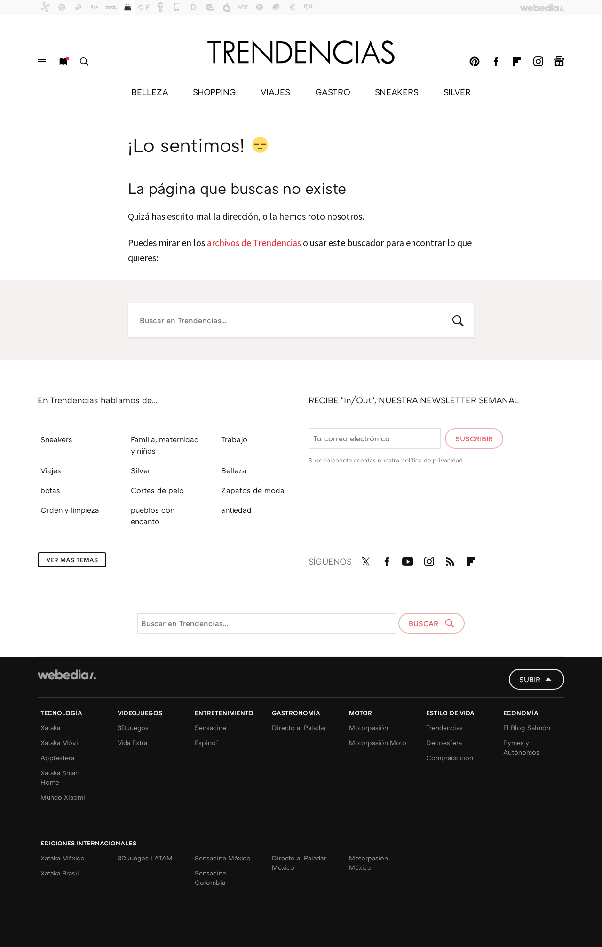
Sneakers (56, 439)
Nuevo (63, 61)
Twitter (365, 559)
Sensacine (210, 728)
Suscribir (474, 438)
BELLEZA (149, 92)
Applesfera (57, 758)
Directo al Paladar (299, 728)
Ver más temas (72, 560)
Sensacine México (223, 858)
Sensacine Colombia (210, 877)
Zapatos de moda (253, 490)
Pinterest (474, 61)
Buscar (84, 61)
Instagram (538, 61)
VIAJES (275, 92)
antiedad (236, 510)
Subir (529, 679)
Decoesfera (444, 743)
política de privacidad (432, 460)
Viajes (50, 470)
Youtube (407, 559)
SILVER (457, 92)
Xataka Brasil (59, 873)
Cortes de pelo (157, 490)
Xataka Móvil (60, 743)
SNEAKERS (397, 92)
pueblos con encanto (152, 515)
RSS (450, 559)
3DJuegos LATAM (145, 858)
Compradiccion (449, 758)
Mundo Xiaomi (62, 797)
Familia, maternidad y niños (165, 445)
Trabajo (234, 439)
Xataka (50, 728)
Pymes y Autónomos (521, 747)
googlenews (559, 61)
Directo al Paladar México (299, 862)
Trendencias (444, 728)
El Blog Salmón (526, 728)
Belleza (233, 470)
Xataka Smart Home (60, 777)
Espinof (206, 743)
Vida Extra (132, 743)
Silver (140, 470)
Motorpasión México (368, 862)
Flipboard (516, 61)
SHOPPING (214, 92)
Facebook (495, 61)
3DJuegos (133, 728)
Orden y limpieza (69, 510)
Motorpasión (368, 728)
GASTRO (332, 92)
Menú (41, 61)
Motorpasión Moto (377, 743)
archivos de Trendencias (254, 242)
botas (50, 490)
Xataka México (62, 858)
